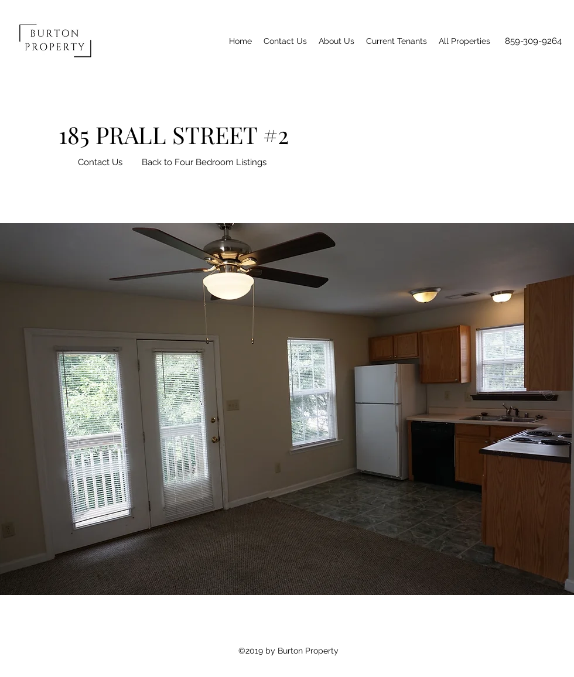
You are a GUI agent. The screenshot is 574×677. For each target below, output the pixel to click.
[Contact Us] (100, 162)
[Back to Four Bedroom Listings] (204, 162)
